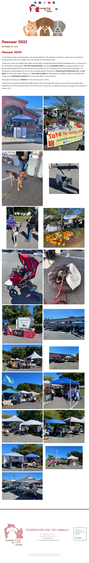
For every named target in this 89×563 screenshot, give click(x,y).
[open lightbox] (22, 123)
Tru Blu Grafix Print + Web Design (42, 558)
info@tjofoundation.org (49, 542)
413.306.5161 (48, 540)
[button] (56, 9)
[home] (40, 9)
